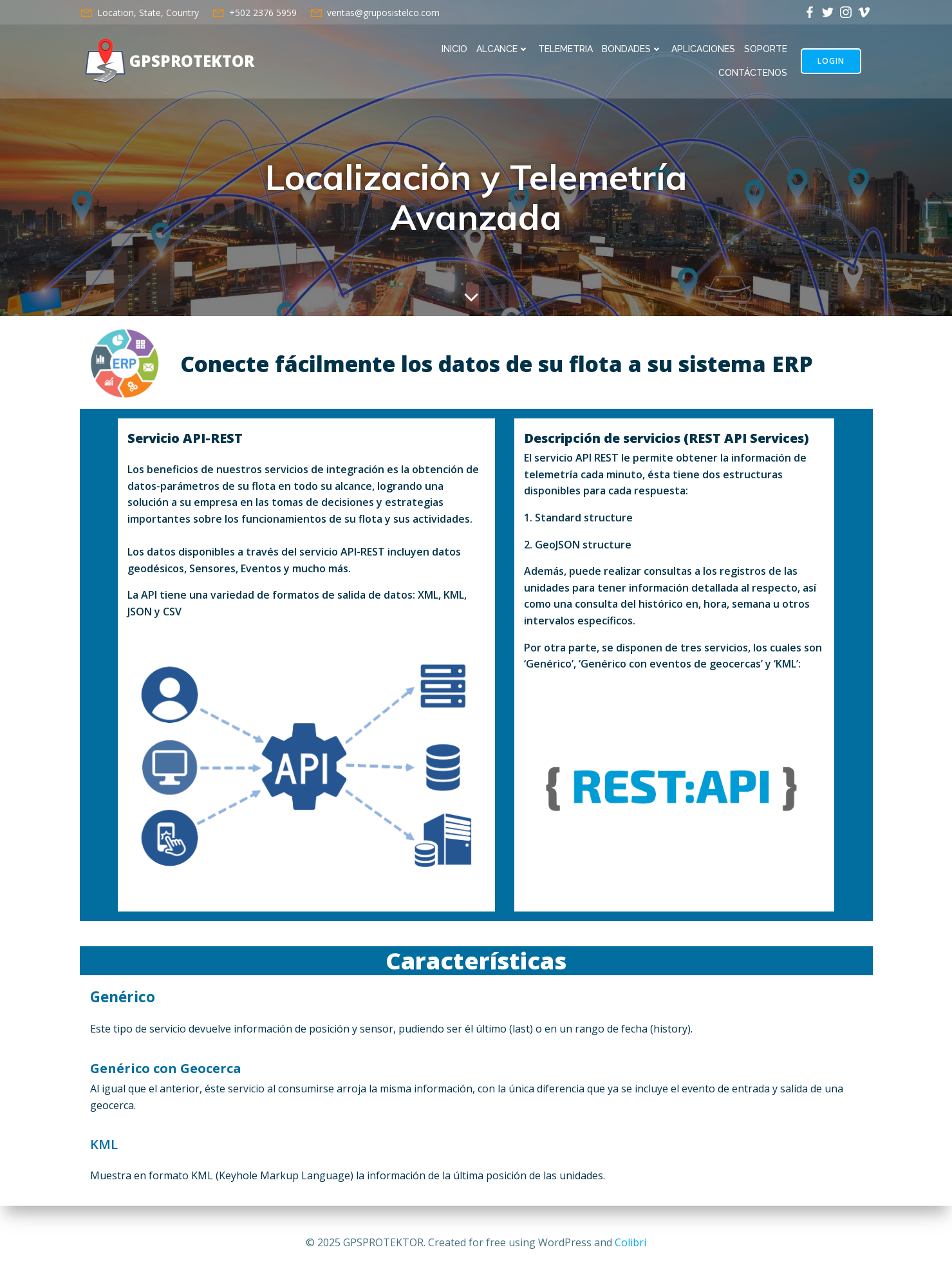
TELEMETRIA (565, 49)
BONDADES (632, 49)
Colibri (630, 1242)
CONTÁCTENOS (752, 73)
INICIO (454, 49)
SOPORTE (765, 49)
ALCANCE (502, 49)
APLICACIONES (703, 49)
